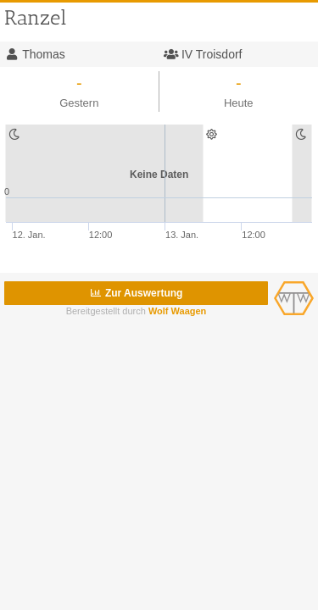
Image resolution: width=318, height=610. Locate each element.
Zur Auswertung (136, 293)
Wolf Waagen (177, 311)
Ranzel (35, 17)
